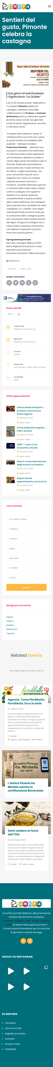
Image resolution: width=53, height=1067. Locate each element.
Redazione (14, 260)
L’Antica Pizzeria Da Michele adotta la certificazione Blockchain (25, 787)
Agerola (13, 739)
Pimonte (42, 367)
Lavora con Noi (13, 1028)
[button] (21, 528)
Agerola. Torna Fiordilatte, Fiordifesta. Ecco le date (26, 701)
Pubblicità (10, 1049)
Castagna (12, 269)
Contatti (9, 1038)
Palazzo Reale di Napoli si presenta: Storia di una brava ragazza (30, 411)
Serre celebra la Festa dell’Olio (23, 832)
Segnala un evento (15, 1033)
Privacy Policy (12, 1044)
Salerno (10, 621)
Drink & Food (26, 269)
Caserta (10, 633)
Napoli (21, 422)
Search (26, 587)
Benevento (11, 629)
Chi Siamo (10, 1023)
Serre (32, 864)
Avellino (10, 625)
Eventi (16, 380)
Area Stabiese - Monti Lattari (26, 367)
